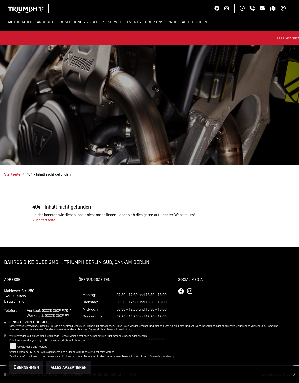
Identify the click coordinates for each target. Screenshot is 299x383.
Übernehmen (26, 367)
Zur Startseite (43, 219)
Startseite (12, 174)
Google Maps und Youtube (32, 346)
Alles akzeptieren (68, 367)
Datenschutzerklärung (119, 329)
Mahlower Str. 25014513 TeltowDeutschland (19, 296)
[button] (21, 22)
